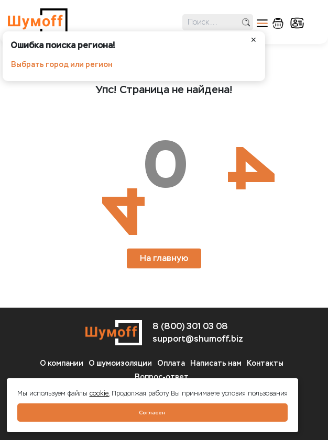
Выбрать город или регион (61, 64)
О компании (61, 363)
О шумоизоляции (120, 363)
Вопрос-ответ (162, 377)
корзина (278, 23)
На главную (164, 258)
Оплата (171, 363)
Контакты (265, 363)
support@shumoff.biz (197, 339)
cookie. (100, 393)
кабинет (297, 23)
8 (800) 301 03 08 (190, 326)
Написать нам (216, 363)
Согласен (152, 412)
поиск (246, 22)
